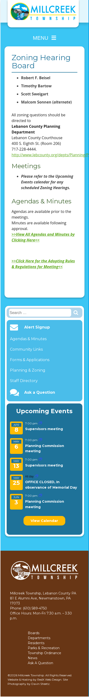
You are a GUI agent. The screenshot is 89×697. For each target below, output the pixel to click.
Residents (36, 643)
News (32, 658)
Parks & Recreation (44, 648)
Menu (44, 38)
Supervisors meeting (44, 429)
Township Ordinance (44, 653)
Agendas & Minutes (28, 339)
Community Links (26, 349)
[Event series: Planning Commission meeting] (40, 440)
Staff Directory (24, 380)
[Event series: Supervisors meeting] (40, 423)
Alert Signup (37, 327)
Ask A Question (40, 663)
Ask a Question (39, 392)
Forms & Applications (29, 360)
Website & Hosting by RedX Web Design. (35, 679)
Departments (39, 638)
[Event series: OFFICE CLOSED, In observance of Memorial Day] (36, 476)
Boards (33, 633)
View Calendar (44, 520)
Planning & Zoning (27, 370)
